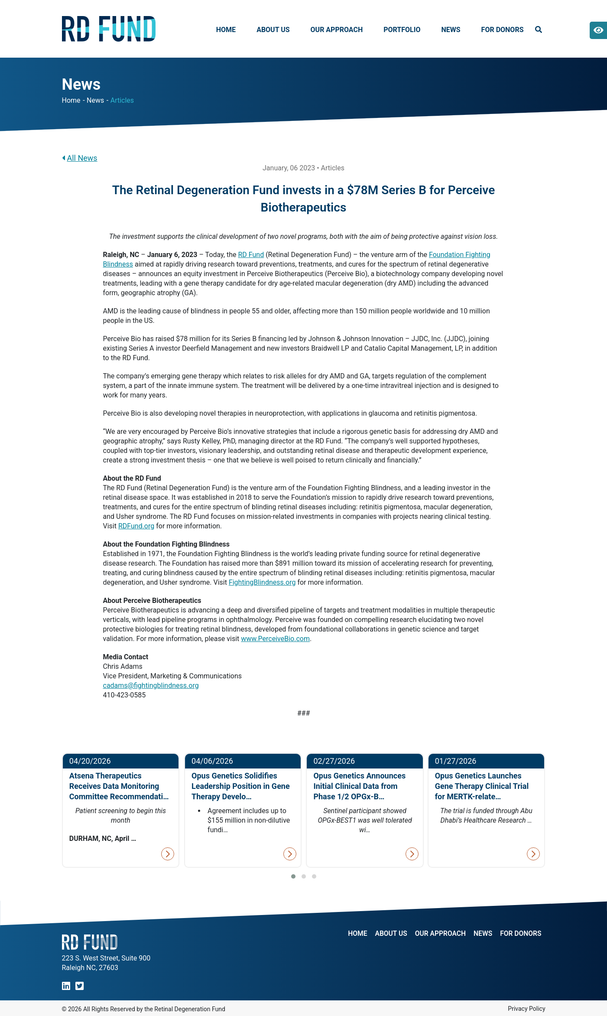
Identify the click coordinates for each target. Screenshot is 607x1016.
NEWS (481, 933)
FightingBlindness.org (262, 582)
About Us (272, 30)
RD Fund (251, 255)
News (450, 30)
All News (79, 158)
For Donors (502, 30)
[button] (293, 876)
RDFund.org (136, 526)
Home (226, 30)
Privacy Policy (526, 1008)
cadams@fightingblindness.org (151, 685)
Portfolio (401, 30)
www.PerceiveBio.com (275, 639)
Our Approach (337, 30)
